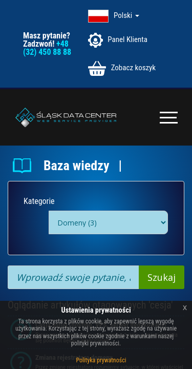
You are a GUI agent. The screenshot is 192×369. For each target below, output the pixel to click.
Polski (126, 15)
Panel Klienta (117, 40)
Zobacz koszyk (122, 68)
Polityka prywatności (101, 360)
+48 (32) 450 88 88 (47, 48)
